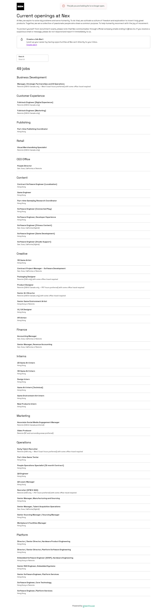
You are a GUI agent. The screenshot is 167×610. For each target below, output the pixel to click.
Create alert (32, 45)
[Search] (32, 60)
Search (21, 57)
